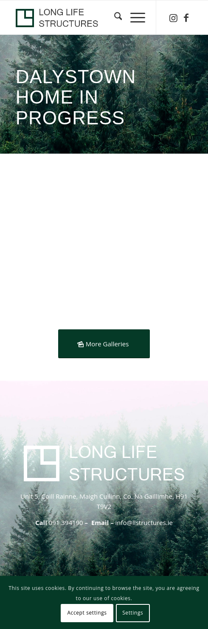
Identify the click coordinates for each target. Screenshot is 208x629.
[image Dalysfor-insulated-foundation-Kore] (61, 218)
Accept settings (87, 612)
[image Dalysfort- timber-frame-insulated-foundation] (61, 291)
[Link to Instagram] (173, 17)
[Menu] (133, 17)
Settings (132, 612)
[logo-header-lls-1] (86, 17)
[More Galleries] (104, 343)
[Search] (114, 17)
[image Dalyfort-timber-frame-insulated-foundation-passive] (153, 218)
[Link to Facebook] (186, 17)
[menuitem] (114, 17)
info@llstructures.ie (144, 522)
